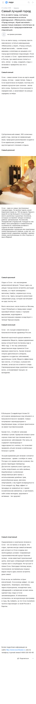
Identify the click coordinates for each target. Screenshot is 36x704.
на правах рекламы (14, 34)
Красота (16, 8)
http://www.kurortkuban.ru (15, 650)
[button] (18, 180)
